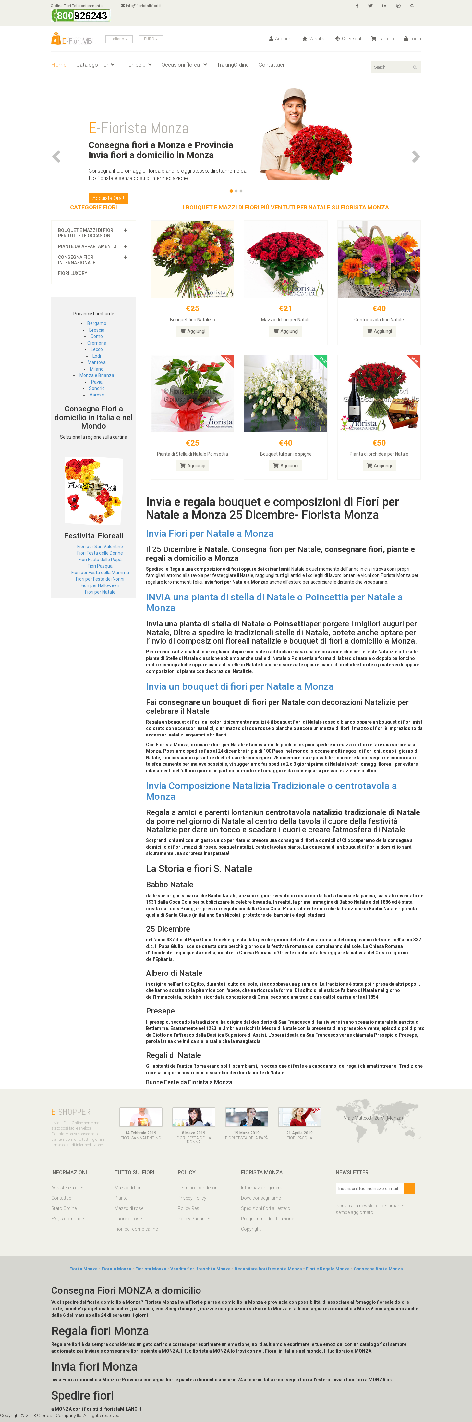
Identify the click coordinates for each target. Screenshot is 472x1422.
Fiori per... (138, 64)
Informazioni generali (262, 1187)
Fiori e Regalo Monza (328, 1268)
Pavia (97, 381)
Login (412, 38)
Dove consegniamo (261, 1198)
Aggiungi (192, 331)
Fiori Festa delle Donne (100, 553)
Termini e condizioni (198, 1187)
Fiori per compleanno (136, 1229)
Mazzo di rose (129, 1208)
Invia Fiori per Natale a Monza (210, 533)
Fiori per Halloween (100, 585)
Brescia (96, 330)
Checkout (348, 38)
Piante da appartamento (87, 246)
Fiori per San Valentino (100, 546)
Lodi (96, 356)
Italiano (119, 39)
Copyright (251, 1229)
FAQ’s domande (67, 1218)
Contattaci (271, 64)
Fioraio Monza (116, 1268)
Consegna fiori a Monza (378, 1268)
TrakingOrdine (233, 64)
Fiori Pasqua (100, 566)
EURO (151, 39)
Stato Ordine (64, 1208)
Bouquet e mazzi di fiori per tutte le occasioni (86, 233)
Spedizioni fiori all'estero (265, 1208)
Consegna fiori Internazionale (76, 260)
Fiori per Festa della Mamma (100, 572)
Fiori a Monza (83, 1268)
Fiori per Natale (100, 592)
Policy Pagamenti (195, 1218)
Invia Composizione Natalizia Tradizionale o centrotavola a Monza (271, 791)
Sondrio (97, 388)
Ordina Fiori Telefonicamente (81, 13)
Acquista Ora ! (108, 198)
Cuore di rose (128, 1218)
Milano (96, 368)
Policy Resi (189, 1208)
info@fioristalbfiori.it (142, 6)
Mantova (97, 362)
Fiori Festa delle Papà (100, 559)
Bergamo (96, 323)
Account (281, 38)
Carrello (382, 38)
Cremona (96, 343)
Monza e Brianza (96, 375)
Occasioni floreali (184, 64)
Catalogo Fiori (95, 64)
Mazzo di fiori (128, 1187)
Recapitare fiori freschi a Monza (268, 1268)
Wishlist (314, 38)
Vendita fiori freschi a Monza (200, 1268)
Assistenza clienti (69, 1187)
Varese (97, 394)
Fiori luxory (72, 273)
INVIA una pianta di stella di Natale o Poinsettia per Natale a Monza (274, 602)
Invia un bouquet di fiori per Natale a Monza (240, 686)
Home (59, 64)
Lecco (97, 349)
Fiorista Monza (150, 1268)
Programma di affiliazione (267, 1218)
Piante (121, 1198)
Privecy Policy (192, 1198)
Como (97, 336)
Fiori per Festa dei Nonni (100, 579)
